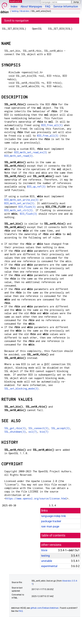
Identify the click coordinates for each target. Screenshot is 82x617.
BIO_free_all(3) (52, 125)
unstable (46, 561)
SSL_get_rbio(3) (15, 428)
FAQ (47, 6)
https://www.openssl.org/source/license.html (36, 498)
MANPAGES (15, 1)
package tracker (51, 521)
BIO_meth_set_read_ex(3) (30, 152)
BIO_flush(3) (27, 206)
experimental (49, 566)
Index (14, 6)
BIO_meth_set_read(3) (18, 155)
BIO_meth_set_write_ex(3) (21, 199)
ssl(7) (32, 431)
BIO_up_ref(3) (36, 186)
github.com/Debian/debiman (45, 608)
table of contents (53, 535)
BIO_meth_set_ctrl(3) (18, 210)
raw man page (50, 526)
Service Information (65, 6)
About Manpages (31, 6)
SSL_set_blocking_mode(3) (21, 388)
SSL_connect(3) (38, 428)
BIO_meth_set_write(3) (19, 203)
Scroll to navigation (16, 20)
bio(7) (44, 431)
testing (15, 11)
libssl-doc (24, 11)
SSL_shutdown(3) (15, 431)
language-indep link (53, 516)
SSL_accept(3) (60, 428)
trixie (44, 550)
